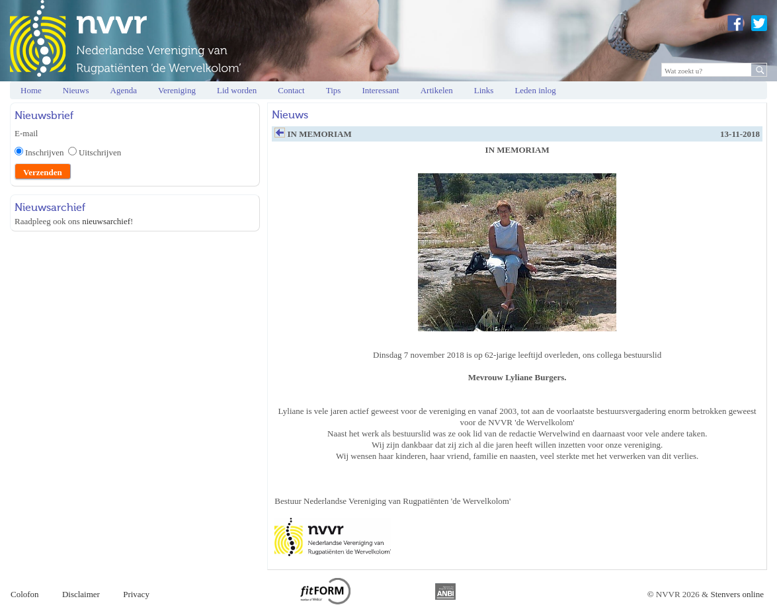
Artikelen (437, 90)
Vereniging (177, 90)
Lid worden (237, 90)
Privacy (136, 594)
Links (484, 90)
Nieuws (76, 90)
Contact (291, 90)
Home (31, 90)
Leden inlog (534, 90)
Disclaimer (81, 594)
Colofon (25, 594)
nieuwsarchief (106, 221)
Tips (333, 90)
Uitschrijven (100, 152)
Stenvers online (737, 594)
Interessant (380, 90)
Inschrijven (46, 152)
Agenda (123, 90)
